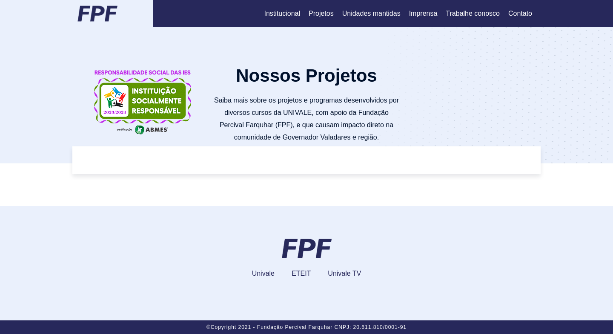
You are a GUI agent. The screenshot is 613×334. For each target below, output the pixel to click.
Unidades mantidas (371, 13)
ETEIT (301, 273)
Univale (263, 273)
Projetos (321, 13)
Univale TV (344, 273)
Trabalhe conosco (473, 13)
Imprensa (423, 13)
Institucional (282, 13)
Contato (520, 13)
